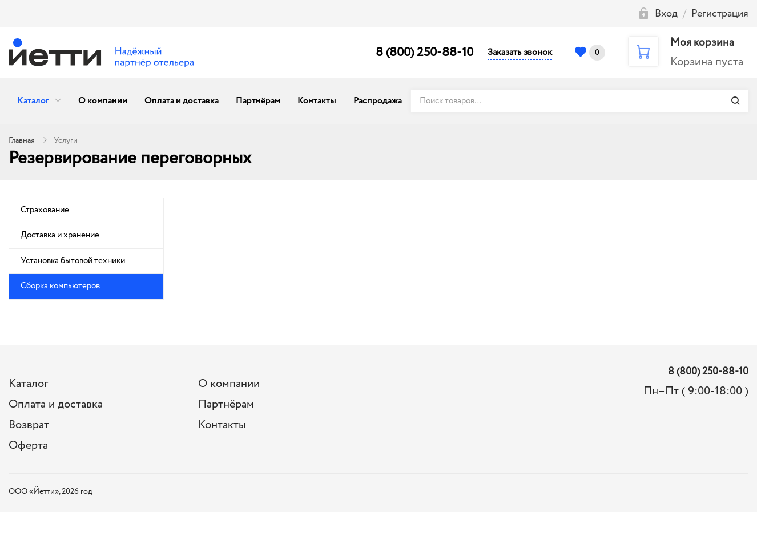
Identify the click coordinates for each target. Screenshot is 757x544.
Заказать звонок (520, 52)
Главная (22, 140)
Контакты (316, 100)
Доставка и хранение (60, 235)
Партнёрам (258, 100)
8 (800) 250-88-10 (424, 52)
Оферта (28, 445)
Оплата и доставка (181, 100)
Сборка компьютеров (60, 286)
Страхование (45, 210)
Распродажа (377, 100)
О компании (102, 100)
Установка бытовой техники (73, 261)
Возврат (29, 425)
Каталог (33, 100)
